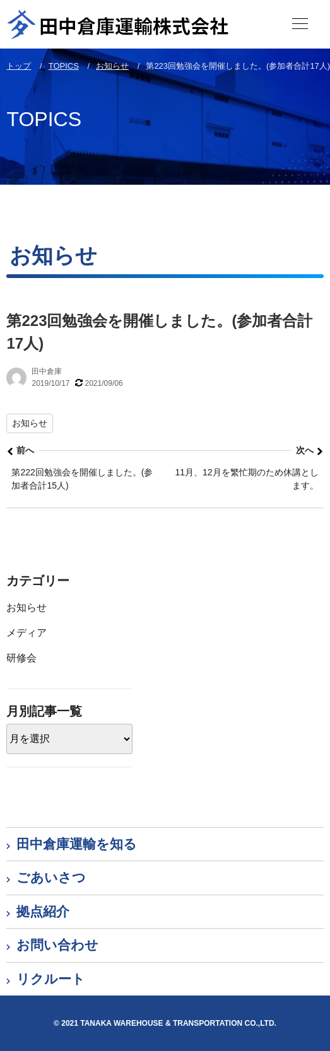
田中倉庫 (47, 371)
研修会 (21, 658)
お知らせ (29, 423)
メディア (26, 632)
